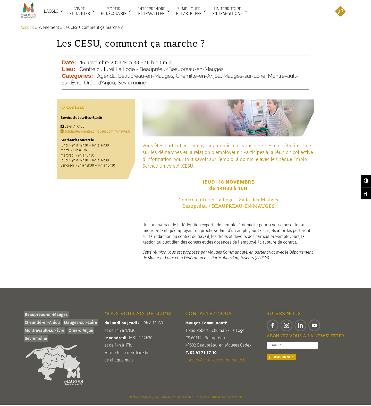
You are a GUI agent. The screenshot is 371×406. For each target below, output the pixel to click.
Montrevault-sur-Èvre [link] (44, 331)
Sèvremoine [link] (132, 84)
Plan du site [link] (193, 398)
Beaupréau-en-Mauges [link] (145, 77)
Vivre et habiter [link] (79, 11)
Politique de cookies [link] (168, 398)
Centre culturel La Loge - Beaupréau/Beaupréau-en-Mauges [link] (152, 70)
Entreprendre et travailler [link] (151, 11)
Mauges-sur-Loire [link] (244, 77)
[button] (273, 327)
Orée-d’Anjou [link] (81, 331)
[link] (28, 10)
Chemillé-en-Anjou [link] (198, 77)
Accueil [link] (27, 28)
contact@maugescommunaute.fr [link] (215, 361)
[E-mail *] (292, 346)
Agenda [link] (106, 77)
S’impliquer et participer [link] (188, 11)
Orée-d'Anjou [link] (99, 84)
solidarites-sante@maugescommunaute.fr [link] (95, 133)
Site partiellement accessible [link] (223, 398)
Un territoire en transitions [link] (227, 11)
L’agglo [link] (51, 11)
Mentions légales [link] (140, 398)
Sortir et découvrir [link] (114, 11)
